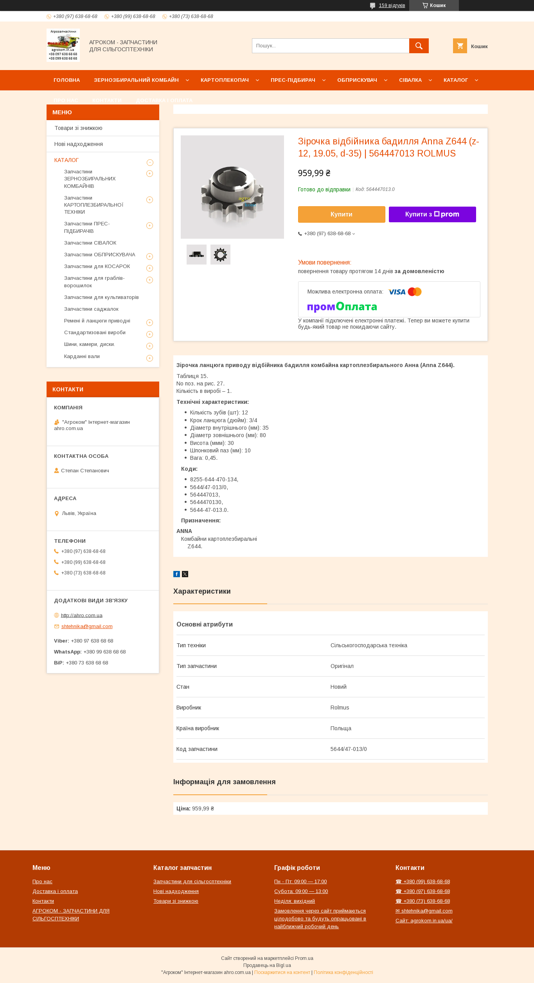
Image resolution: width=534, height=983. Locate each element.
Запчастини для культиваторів (101, 297)
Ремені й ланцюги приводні (97, 321)
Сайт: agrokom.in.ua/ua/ (424, 921)
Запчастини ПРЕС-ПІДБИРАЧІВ (87, 227)
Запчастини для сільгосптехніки (192, 881)
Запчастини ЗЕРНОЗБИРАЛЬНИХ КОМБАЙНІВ (90, 179)
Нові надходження (78, 144)
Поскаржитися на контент (282, 972)
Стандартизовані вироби (95, 332)
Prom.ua (304, 958)
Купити (341, 214)
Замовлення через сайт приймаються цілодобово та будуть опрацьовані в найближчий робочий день (320, 918)
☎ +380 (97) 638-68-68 (423, 891)
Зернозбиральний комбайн (136, 80)
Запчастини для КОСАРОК (97, 266)
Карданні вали (82, 356)
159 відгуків (392, 5)
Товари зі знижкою (78, 128)
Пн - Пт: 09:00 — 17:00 (300, 881)
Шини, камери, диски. (89, 344)
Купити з (432, 214)
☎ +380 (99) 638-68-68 (423, 881)
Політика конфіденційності (343, 972)
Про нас (66, 100)
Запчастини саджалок (91, 309)
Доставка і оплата (164, 100)
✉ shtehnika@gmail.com (424, 911)
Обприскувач (357, 80)
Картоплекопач (225, 80)
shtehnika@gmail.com (87, 626)
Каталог (456, 80)
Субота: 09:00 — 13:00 (301, 891)
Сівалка (410, 80)
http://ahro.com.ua (81, 615)
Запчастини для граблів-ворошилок (94, 281)
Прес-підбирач (293, 80)
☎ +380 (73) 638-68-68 (423, 901)
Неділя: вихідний (294, 901)
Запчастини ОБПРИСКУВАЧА (99, 254)
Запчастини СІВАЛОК (90, 243)
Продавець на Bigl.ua (267, 965)
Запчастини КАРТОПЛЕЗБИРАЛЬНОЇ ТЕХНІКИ (94, 205)
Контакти (107, 100)
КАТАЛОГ (66, 160)
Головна (67, 80)
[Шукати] (419, 45)
